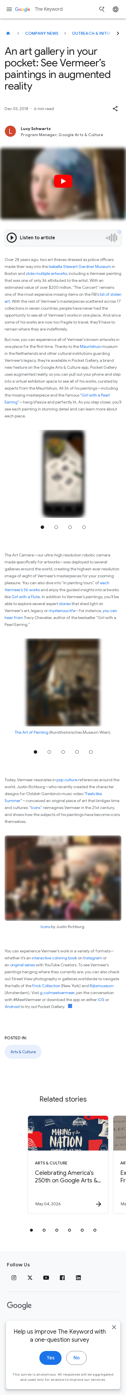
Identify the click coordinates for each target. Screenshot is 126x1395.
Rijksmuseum (102, 985)
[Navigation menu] (9, 9)
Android (12, 1006)
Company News (42, 33)
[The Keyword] (8, 33)
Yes (50, 1374)
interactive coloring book (54, 958)
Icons (35, 807)
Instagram (92, 958)
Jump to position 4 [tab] (84, 527)
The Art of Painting (31, 732)
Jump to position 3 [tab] (70, 527)
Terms (38, 1324)
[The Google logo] (19, 1306)
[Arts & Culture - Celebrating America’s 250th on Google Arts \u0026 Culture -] (68, 1165)
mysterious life (62, 610)
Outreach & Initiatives (97, 33)
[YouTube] (46, 1278)
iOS (101, 999)
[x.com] (30, 1278)
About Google (68, 1324)
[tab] (31, 1230)
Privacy (15, 1324)
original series (22, 964)
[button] (115, 108)
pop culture (67, 779)
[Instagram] (14, 1278)
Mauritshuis (90, 346)
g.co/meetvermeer (57, 992)
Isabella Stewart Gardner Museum (80, 266)
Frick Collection (46, 985)
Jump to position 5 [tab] (91, 752)
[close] (114, 1343)
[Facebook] (62, 1278)
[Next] (118, 33)
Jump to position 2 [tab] (56, 527)
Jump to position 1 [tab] (42, 527)
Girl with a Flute (26, 596)
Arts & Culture (23, 1051)
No (77, 1374)
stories (65, 603)
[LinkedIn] (78, 1278)
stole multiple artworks (46, 273)
